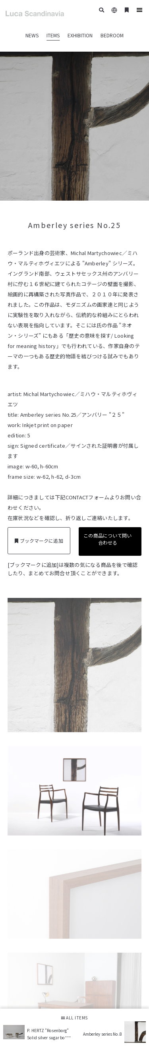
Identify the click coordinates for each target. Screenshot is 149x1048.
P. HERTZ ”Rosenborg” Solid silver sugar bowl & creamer (48, 1037)
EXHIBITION (80, 35)
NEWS (32, 35)
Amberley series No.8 (102, 1034)
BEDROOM (112, 35)
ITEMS (53, 35)
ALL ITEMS (74, 1018)
